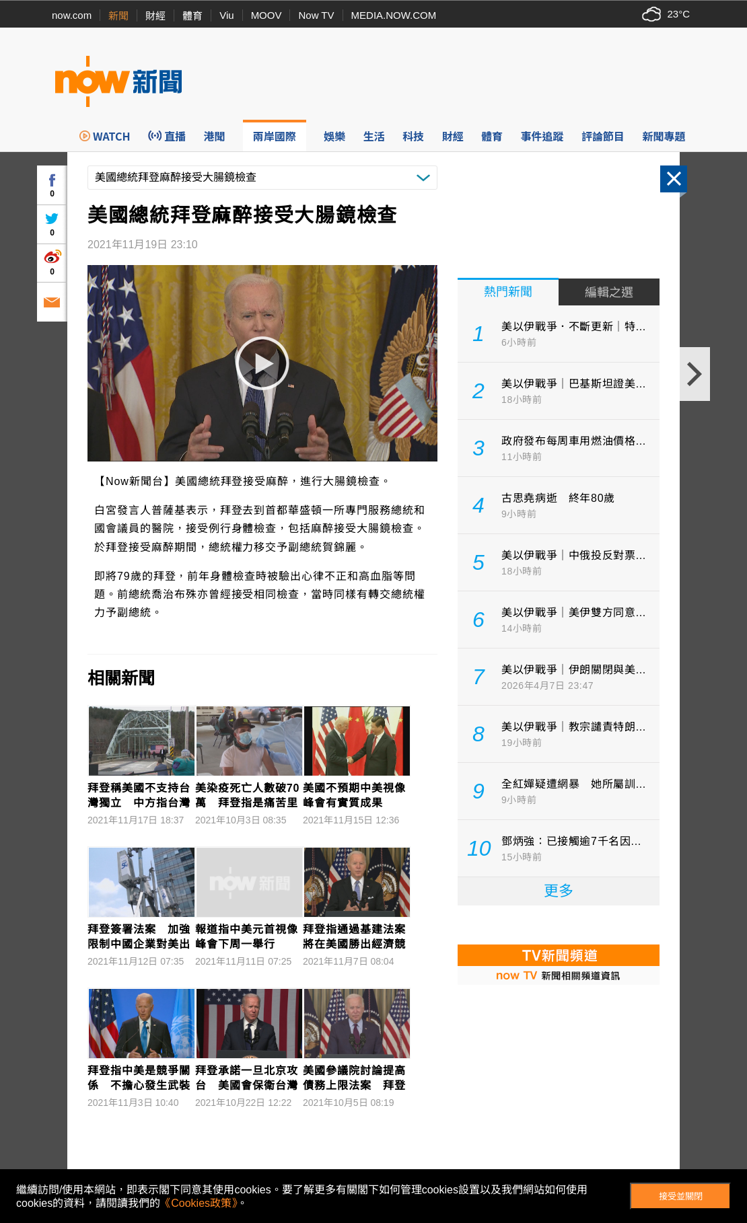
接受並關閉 (681, 1196)
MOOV (266, 15)
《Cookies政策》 (198, 1203)
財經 (155, 16)
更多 (558, 891)
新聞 (118, 16)
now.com (72, 15)
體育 (192, 16)
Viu (226, 15)
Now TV (316, 15)
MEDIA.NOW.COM (394, 15)
